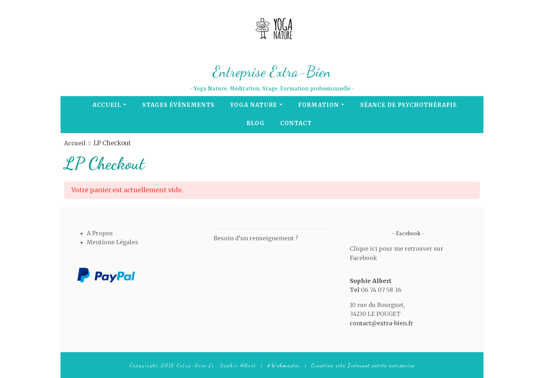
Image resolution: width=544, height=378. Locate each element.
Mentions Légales (112, 242)
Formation (318, 104)
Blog (256, 123)
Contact (296, 123)
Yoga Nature (253, 104)
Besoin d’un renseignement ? (256, 238)
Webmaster (285, 365)
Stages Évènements (178, 104)
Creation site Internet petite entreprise (363, 365)
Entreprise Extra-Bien (272, 71)
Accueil (106, 104)
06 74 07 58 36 (381, 289)
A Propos (100, 233)
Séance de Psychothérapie (408, 104)
